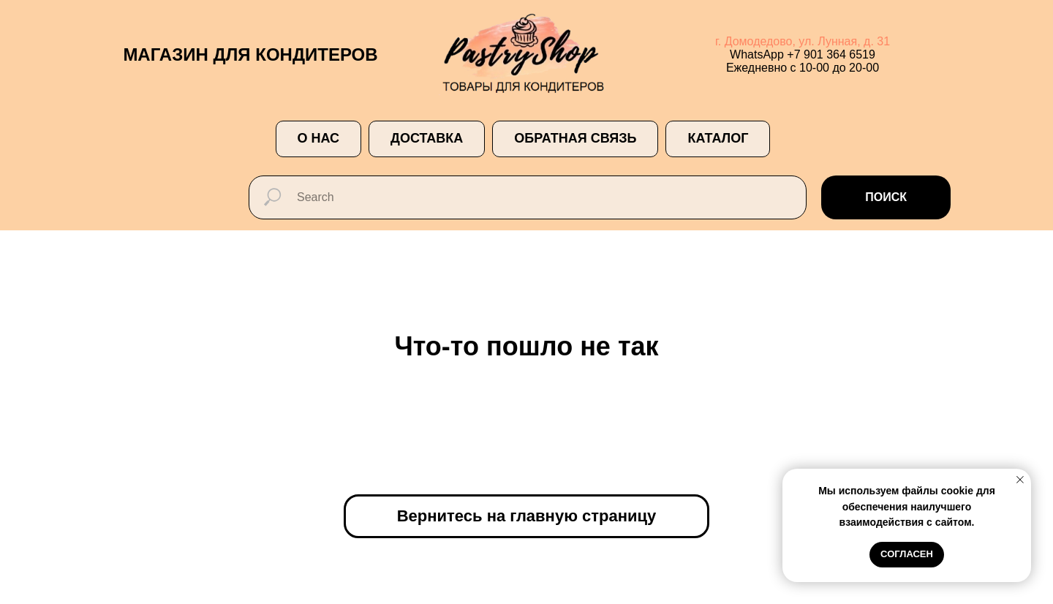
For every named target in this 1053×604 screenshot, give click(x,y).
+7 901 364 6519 (831, 54)
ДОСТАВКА (426, 138)
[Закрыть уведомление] (1020, 479)
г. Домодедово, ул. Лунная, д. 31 (802, 41)
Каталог (717, 138)
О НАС (319, 138)
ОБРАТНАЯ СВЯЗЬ (575, 138)
